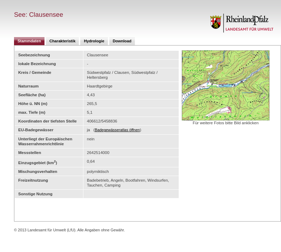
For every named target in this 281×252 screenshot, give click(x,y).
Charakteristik (62, 41)
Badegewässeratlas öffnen (117, 130)
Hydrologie (94, 41)
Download (122, 41)
